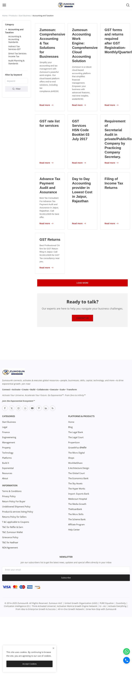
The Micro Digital (76, 452)
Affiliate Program (76, 524)
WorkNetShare (75, 462)
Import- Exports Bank (78, 493)
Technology (7, 452)
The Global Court (76, 472)
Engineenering (9, 437)
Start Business (25, 15)
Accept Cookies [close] (29, 663)
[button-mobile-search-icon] (128, 5)
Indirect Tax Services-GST (14, 48)
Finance (6, 431)
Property (6, 447)
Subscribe (66, 577)
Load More (82, 282)
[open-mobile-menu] (4, 5)
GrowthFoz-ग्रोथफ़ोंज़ (77, 447)
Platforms (6, 457)
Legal (4, 426)
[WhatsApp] (126, 650)
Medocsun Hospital (77, 498)
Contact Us (82, 317)
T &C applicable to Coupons (15, 521)
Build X (5, 462)
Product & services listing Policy (17, 511)
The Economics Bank (78, 478)
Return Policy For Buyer (13, 501)
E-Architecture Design (78, 467)
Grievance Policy (10, 537)
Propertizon (73, 442)
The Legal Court (75, 437)
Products (13, 15)
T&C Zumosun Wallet (12, 531)
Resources (7, 472)
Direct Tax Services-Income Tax (17, 55)
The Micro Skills (75, 513)
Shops (71, 457)
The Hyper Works (76, 488)
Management (8, 442)
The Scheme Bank (76, 519)
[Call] (126, 660)
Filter (17, 88)
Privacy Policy (8, 496)
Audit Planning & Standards (16, 62)
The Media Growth (77, 503)
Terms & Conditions (11, 490)
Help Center (74, 529)
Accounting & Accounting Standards (14, 39)
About (5, 478)
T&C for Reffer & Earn (12, 526)
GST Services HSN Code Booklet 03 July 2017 (80, 130)
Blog (70, 426)
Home (4, 15)
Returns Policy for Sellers (14, 516)
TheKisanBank (75, 508)
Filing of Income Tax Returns (114, 183)
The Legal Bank (75, 431)
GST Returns (50, 239)
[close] (53, 648)
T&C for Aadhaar (10, 542)
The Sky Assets (75, 483)
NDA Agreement (9, 547)
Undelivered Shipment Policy (16, 506)
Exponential (7, 467)
